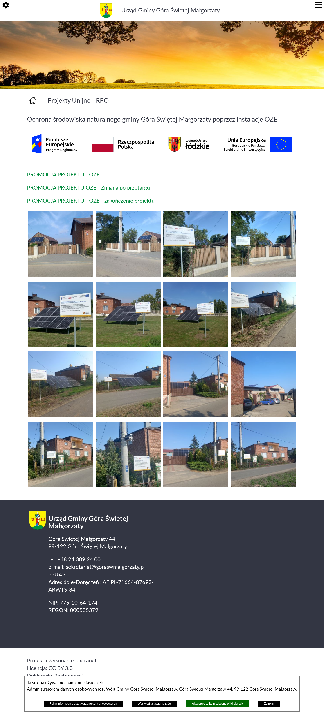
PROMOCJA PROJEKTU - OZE (63, 175)
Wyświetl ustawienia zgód (154, 703)
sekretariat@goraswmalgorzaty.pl (105, 567)
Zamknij (269, 703)
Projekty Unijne (69, 101)
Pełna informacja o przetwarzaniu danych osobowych (83, 703)
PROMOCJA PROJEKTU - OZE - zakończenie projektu (91, 201)
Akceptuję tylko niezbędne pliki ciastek (217, 703)
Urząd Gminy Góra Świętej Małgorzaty (170, 11)
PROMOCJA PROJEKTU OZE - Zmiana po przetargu (88, 188)
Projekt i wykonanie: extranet (62, 660)
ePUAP (56, 575)
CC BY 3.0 (61, 668)
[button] (5, 5)
